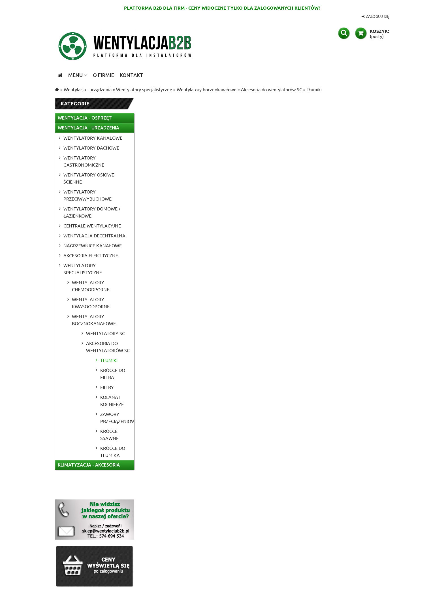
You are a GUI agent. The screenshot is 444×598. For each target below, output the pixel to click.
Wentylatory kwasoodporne (91, 302)
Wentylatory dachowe (91, 147)
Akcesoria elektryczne (90, 255)
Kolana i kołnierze (112, 400)
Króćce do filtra (112, 373)
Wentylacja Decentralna (94, 235)
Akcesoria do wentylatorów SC (108, 346)
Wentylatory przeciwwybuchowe (87, 195)
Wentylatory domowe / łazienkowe (91, 212)
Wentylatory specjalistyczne (82, 268)
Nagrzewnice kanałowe (92, 245)
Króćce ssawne (109, 434)
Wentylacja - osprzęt (85, 117)
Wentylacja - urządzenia (88, 127)
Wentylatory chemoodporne (90, 285)
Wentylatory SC (105, 333)
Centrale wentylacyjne (92, 225)
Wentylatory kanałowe (92, 138)
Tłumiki (109, 360)
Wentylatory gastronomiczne (83, 161)
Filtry (107, 387)
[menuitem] (77, 75)
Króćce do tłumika (112, 451)
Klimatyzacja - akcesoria (89, 464)
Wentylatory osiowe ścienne (88, 178)
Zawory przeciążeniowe (117, 417)
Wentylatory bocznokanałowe (94, 319)
